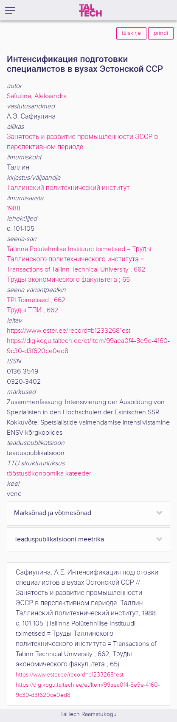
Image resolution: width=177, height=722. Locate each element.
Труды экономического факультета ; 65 (68, 280)
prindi (161, 33)
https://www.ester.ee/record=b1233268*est (68, 331)
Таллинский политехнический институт (68, 188)
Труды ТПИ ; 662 (32, 310)
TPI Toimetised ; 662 (36, 300)
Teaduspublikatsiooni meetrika (59, 539)
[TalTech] (90, 10)
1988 (13, 208)
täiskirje (131, 33)
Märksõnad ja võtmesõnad (52, 513)
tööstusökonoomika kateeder (49, 474)
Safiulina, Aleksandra (37, 96)
